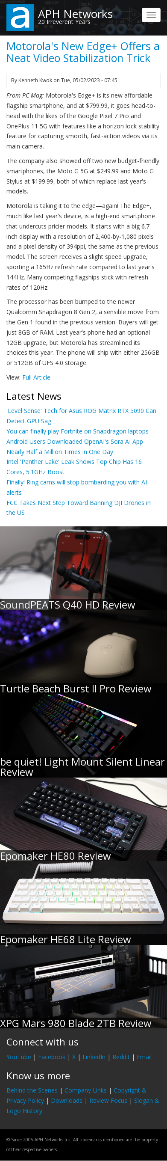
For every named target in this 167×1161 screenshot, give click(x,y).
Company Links (85, 1090)
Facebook (51, 1057)
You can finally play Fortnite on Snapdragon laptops (77, 431)
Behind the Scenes (32, 1090)
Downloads (66, 1100)
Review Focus (108, 1100)
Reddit (121, 1057)
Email (144, 1057)
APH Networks (75, 13)
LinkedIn (93, 1057)
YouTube (18, 1057)
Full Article (36, 377)
